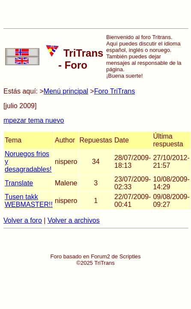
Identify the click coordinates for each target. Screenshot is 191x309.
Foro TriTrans (114, 91)
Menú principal (66, 91)
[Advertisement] (95, 14)
